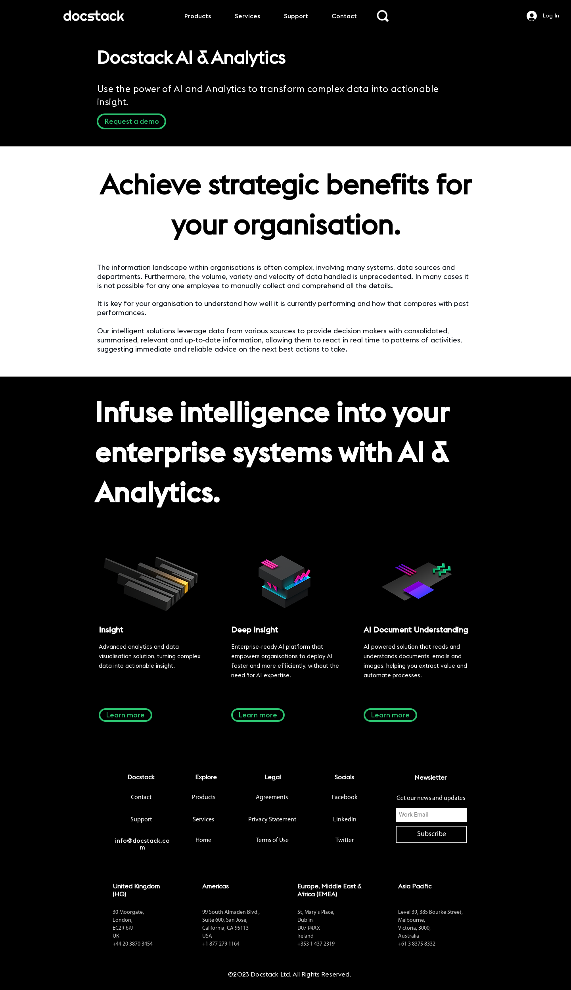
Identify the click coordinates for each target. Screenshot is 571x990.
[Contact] (141, 797)
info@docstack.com (142, 843)
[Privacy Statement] (272, 819)
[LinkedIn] (345, 819)
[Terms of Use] (272, 840)
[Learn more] (125, 715)
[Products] (203, 797)
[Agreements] (271, 797)
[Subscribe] (431, 834)
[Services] (203, 819)
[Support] (141, 819)
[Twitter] (345, 840)
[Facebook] (345, 797)
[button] (131, 121)
